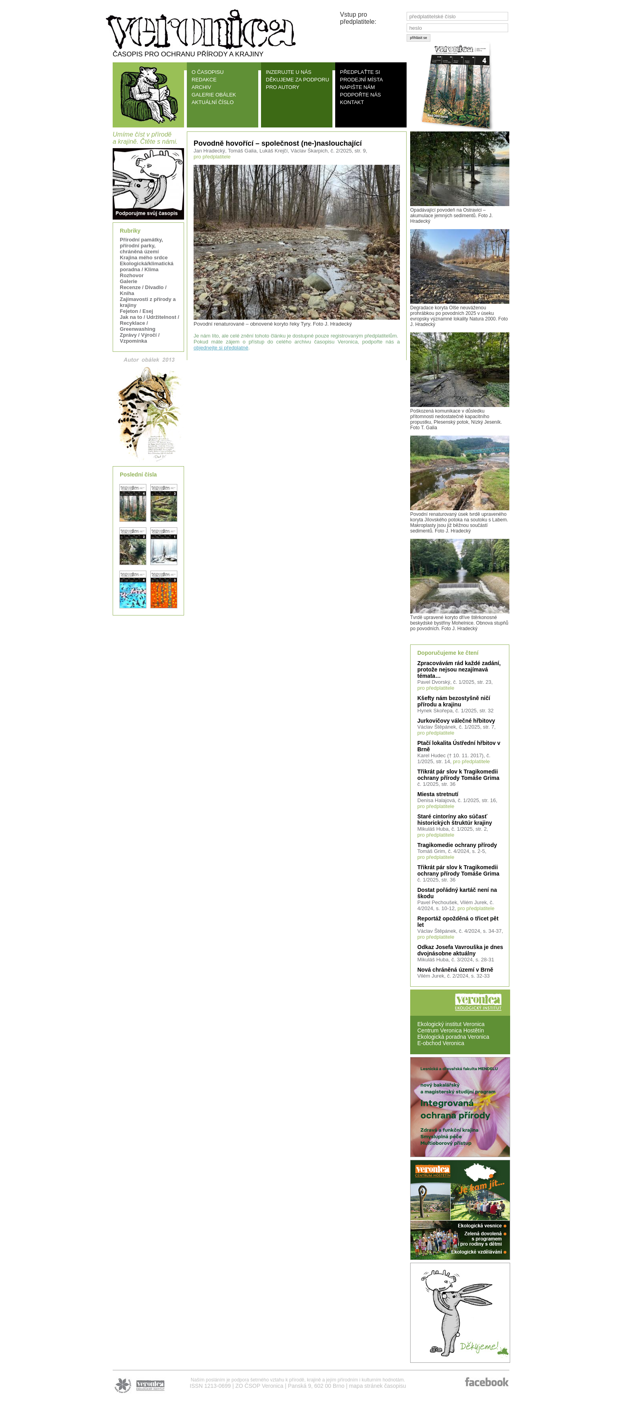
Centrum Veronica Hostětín (450, 1030)
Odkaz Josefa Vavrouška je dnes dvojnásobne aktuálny (460, 950)
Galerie (128, 281)
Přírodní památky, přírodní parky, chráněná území (141, 246)
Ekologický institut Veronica (451, 1024)
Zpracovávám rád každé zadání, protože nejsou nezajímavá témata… (459, 669)
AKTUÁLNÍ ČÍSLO (213, 102)
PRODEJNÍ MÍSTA (361, 80)
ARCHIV (201, 87)
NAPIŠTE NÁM (357, 87)
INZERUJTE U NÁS (288, 72)
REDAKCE (204, 80)
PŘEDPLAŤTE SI (360, 72)
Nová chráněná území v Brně (455, 970)
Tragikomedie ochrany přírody (457, 845)
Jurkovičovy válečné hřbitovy (456, 721)
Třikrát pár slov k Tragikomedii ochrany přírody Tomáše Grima (458, 774)
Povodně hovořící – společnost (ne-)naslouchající (278, 143)
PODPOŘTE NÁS (360, 95)
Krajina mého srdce (144, 257)
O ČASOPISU (208, 72)
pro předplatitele (435, 688)
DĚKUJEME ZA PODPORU (297, 80)
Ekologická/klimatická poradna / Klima (146, 266)
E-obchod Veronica (440, 1043)
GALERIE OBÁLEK (214, 95)
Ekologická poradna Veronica (453, 1037)
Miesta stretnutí (437, 794)
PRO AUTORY (282, 87)
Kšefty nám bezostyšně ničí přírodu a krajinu (453, 701)
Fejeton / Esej (136, 311)
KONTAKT (352, 102)
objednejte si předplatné (221, 348)
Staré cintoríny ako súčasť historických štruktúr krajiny (454, 819)
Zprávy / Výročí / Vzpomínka (139, 338)
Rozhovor (132, 275)
